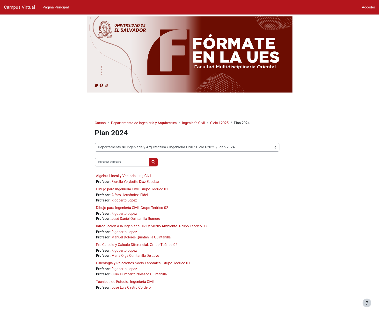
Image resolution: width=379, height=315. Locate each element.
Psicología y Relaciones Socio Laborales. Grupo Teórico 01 (143, 265)
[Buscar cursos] (122, 162)
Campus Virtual (19, 7)
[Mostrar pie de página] (367, 303)
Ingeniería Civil (196, 123)
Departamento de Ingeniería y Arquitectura (145, 123)
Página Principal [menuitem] (56, 7)
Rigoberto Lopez (125, 201)
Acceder (368, 7)
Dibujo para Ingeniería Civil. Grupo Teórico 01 (132, 189)
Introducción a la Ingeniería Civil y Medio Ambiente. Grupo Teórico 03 (151, 227)
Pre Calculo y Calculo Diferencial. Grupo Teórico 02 (136, 246)
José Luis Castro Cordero (132, 290)
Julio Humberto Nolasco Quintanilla (141, 276)
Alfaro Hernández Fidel (131, 195)
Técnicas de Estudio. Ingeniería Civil (125, 284)
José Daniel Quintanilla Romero (137, 220)
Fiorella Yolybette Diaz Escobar (136, 182)
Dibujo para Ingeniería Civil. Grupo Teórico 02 (132, 208)
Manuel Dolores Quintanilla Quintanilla (143, 238)
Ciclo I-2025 (223, 123)
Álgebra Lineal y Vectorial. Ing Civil (123, 176)
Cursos (100, 123)
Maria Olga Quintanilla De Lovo (137, 257)
